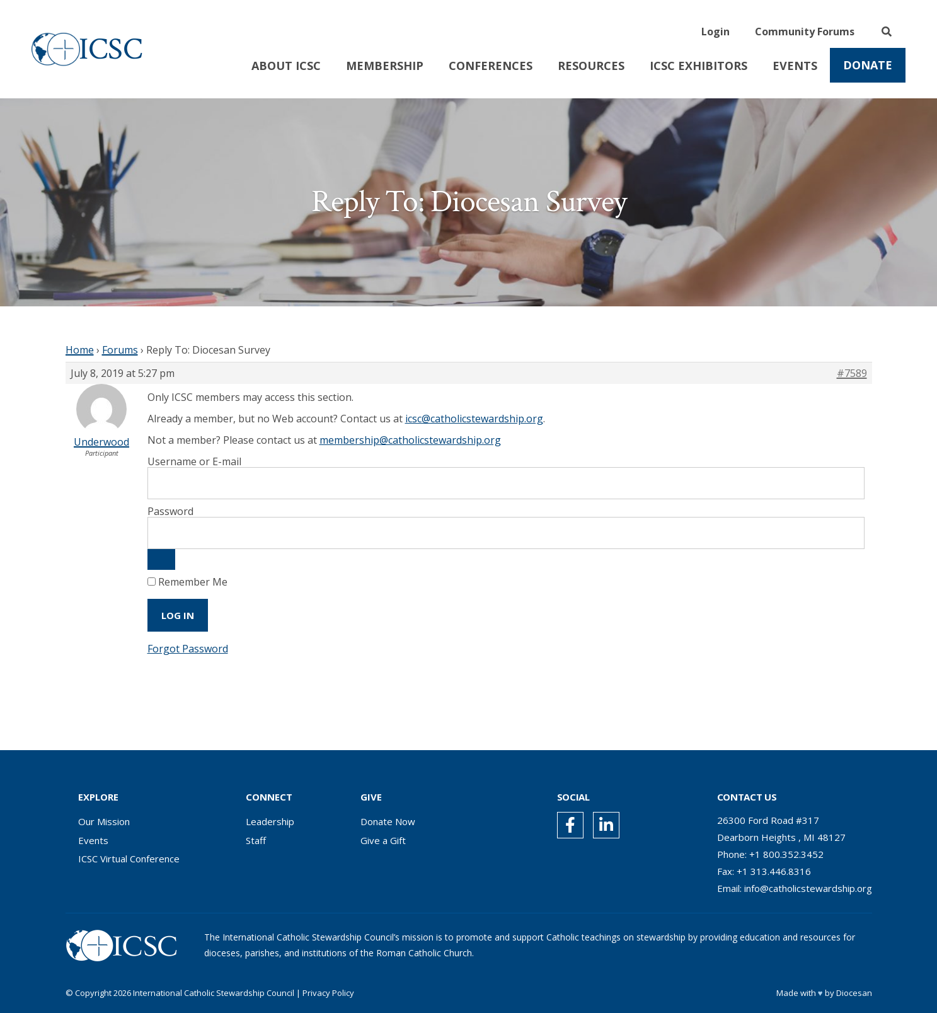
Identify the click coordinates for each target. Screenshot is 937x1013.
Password (170, 511)
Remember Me (187, 582)
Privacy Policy (328, 993)
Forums (120, 350)
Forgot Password (187, 649)
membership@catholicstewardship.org (410, 440)
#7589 (852, 373)
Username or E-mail (194, 461)
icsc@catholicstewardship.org (474, 418)
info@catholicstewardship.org (808, 888)
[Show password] (161, 559)
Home (80, 350)
